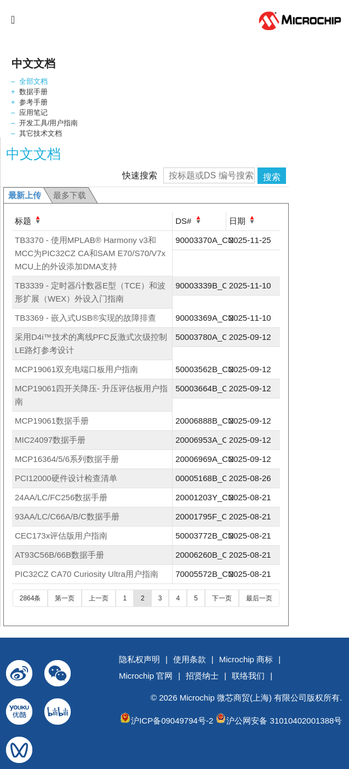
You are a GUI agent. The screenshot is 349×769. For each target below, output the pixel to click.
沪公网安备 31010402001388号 (284, 720)
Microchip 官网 (146, 675)
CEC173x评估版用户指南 (61, 535)
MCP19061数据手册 (52, 420)
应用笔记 (33, 112)
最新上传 (24, 195)
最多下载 (69, 195)
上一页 (98, 598)
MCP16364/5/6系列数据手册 (67, 459)
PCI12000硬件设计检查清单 (66, 478)
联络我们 (248, 675)
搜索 (272, 177)
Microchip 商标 (246, 659)
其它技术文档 (40, 133)
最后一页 (259, 598)
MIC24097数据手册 (50, 439)
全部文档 (33, 81)
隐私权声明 (139, 659)
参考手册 (33, 102)
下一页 (222, 598)
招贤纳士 (202, 675)
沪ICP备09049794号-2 (172, 720)
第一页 (65, 598)
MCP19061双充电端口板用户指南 (76, 369)
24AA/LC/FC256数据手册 (61, 497)
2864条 (30, 598)
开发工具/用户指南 (48, 123)
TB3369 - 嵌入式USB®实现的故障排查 (85, 317)
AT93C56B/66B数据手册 (59, 554)
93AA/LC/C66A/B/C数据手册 (67, 516)
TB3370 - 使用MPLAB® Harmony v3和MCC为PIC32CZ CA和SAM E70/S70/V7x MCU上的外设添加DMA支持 (90, 253)
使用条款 (189, 659)
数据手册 (33, 92)
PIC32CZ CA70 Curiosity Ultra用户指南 (86, 574)
